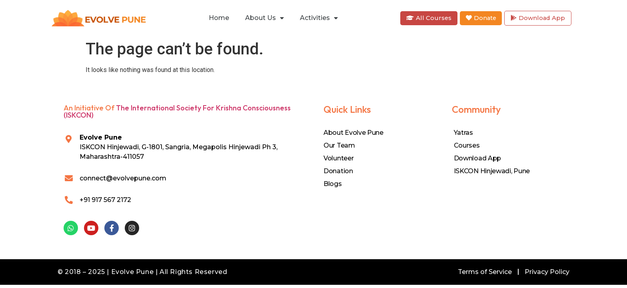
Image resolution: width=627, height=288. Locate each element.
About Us (264, 18)
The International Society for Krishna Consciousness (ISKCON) (177, 111)
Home (219, 18)
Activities (319, 18)
